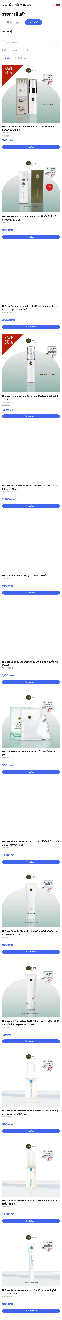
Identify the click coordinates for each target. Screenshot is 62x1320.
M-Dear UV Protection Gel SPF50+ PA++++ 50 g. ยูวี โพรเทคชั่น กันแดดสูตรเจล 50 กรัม (30, 1022)
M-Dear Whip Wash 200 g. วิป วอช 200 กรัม (24, 575)
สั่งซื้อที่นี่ (34, 22)
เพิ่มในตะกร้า (31, 147)
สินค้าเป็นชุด (20, 58)
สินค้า (7, 58)
